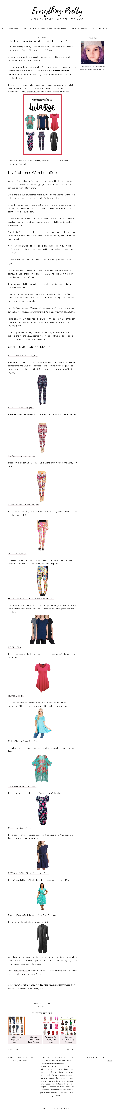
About (4, 28)
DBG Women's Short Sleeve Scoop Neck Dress (28, 873)
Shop (24, 28)
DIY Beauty (34, 28)
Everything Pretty (49, 1110)
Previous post (14, 1051)
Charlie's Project (33, 92)
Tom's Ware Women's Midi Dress (22, 786)
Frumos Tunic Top (15, 696)
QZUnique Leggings (17, 553)
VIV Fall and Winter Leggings (20, 407)
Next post (72, 1051)
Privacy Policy (14, 28)
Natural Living (73, 28)
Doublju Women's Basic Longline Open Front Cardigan (32, 915)
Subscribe (84, 28)
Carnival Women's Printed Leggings (23, 505)
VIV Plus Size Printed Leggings (21, 456)
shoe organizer (20, 971)
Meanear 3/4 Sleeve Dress (19, 828)
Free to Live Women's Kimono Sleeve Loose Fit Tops (31, 598)
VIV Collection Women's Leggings (23, 355)
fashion (44, 1006)
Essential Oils (46, 28)
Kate (69, 1110)
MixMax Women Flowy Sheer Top (22, 741)
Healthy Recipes (60, 28)
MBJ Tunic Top (14, 647)
